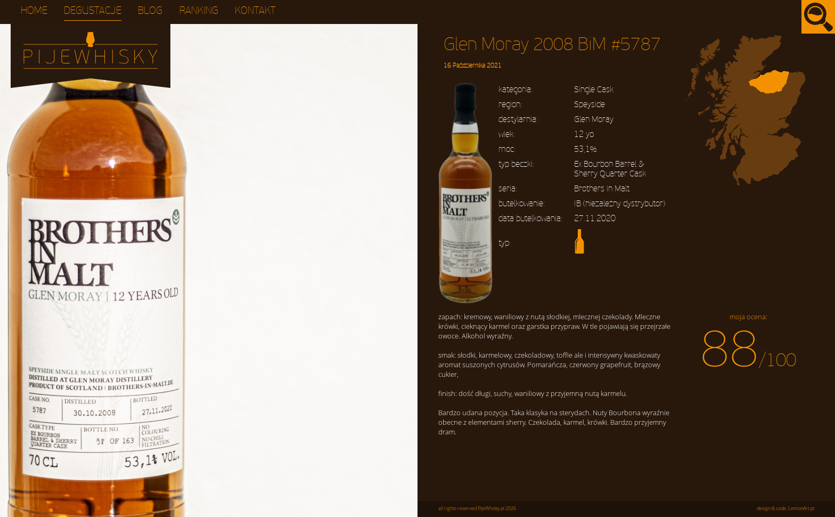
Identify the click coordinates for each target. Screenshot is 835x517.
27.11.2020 (595, 218)
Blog (150, 11)
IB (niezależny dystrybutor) (619, 203)
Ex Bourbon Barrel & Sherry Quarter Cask (610, 169)
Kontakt (255, 11)
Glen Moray (593, 119)
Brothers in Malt (601, 188)
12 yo (584, 134)
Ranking (198, 11)
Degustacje (92, 11)
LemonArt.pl (801, 508)
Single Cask (593, 89)
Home (34, 11)
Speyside (589, 104)
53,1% (585, 149)
